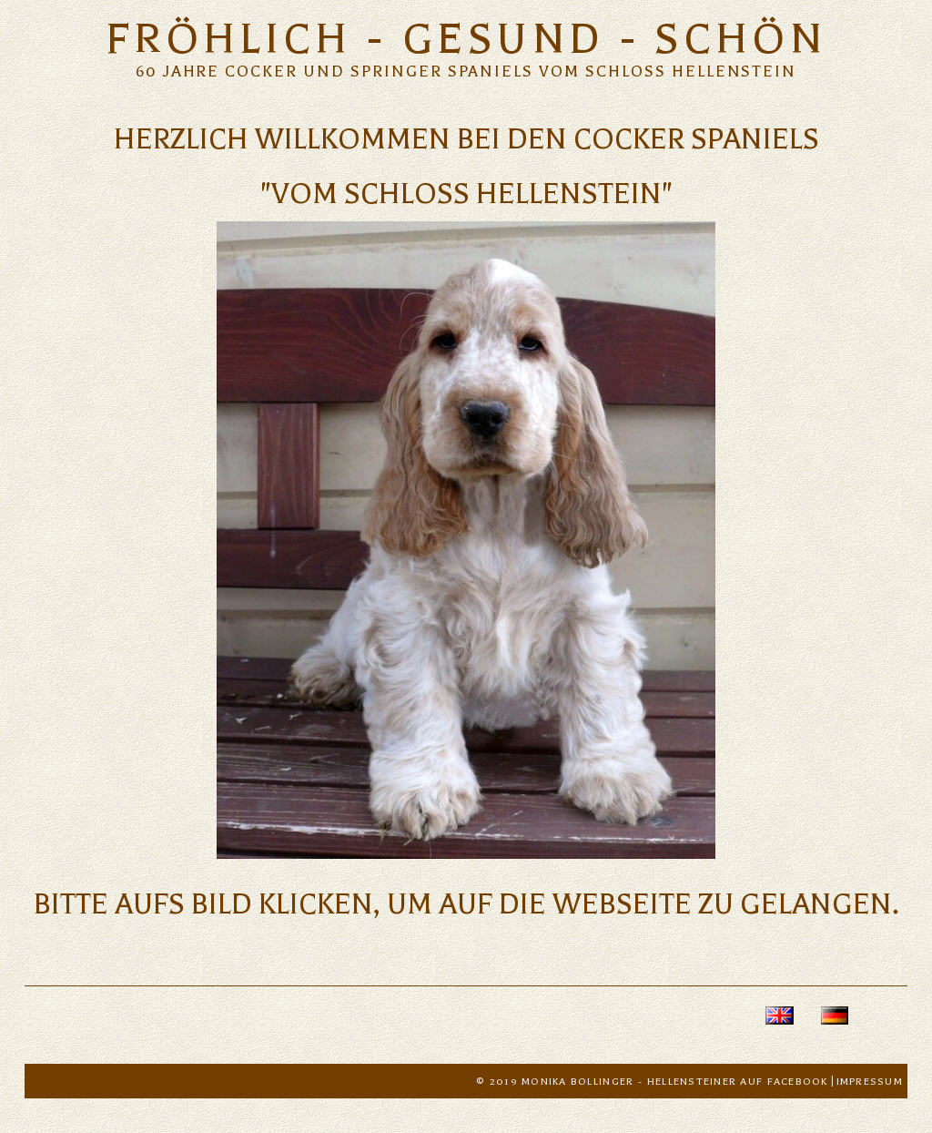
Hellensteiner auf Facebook (737, 1081)
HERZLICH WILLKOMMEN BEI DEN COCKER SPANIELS (466, 139)
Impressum (869, 1081)
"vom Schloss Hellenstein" (466, 193)
